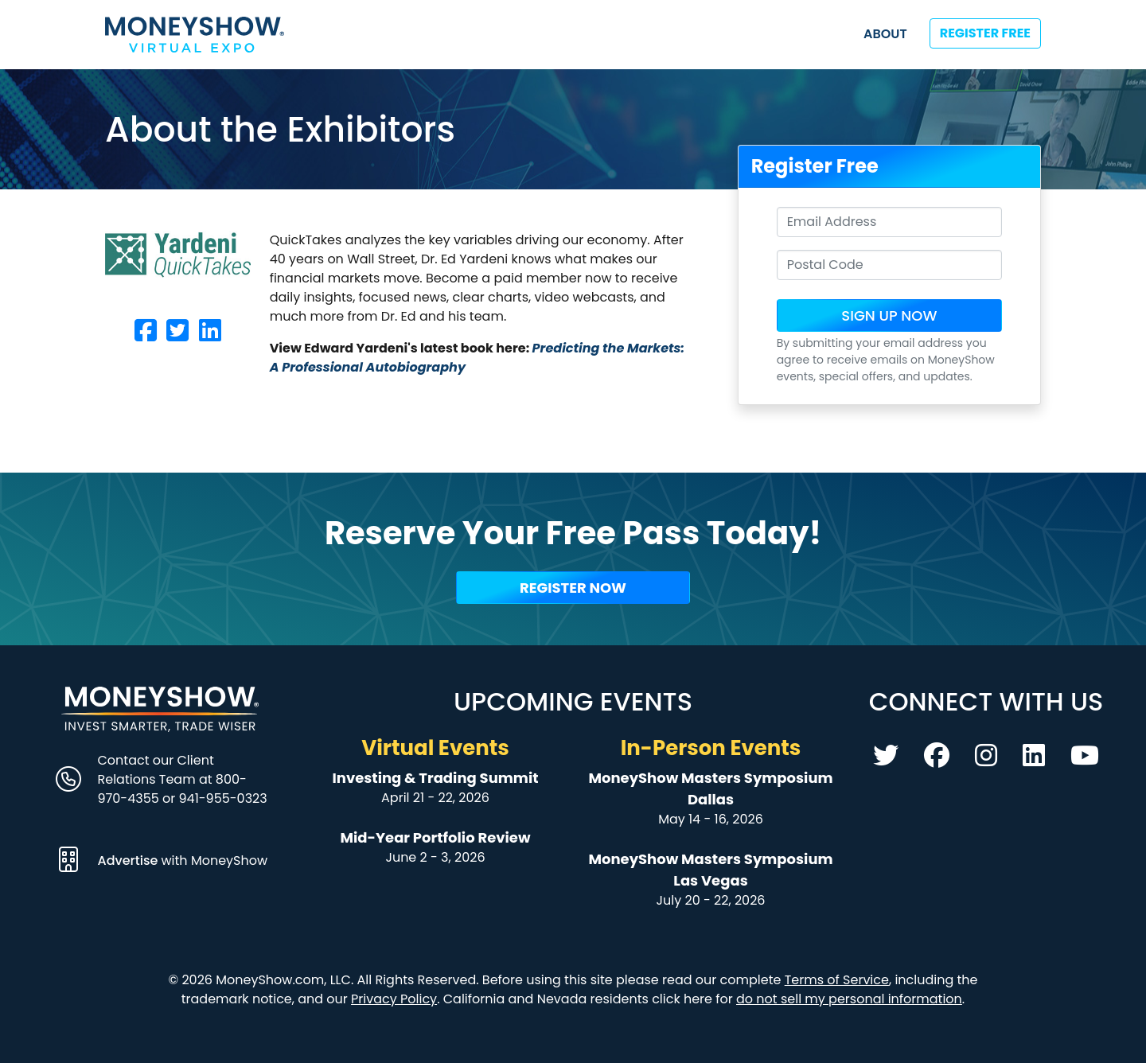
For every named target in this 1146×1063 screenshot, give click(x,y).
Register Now (573, 588)
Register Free (985, 33)
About (885, 34)
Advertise (130, 860)
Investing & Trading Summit (435, 778)
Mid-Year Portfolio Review (435, 837)
